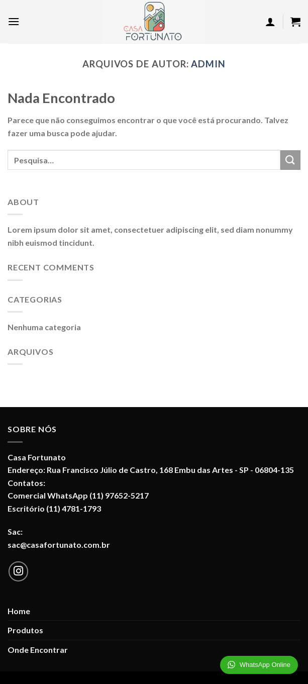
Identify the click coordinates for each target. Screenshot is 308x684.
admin (208, 63)
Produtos (25, 630)
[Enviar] (290, 160)
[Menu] (14, 21)
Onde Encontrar (38, 649)
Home (19, 611)
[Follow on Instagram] (19, 571)
